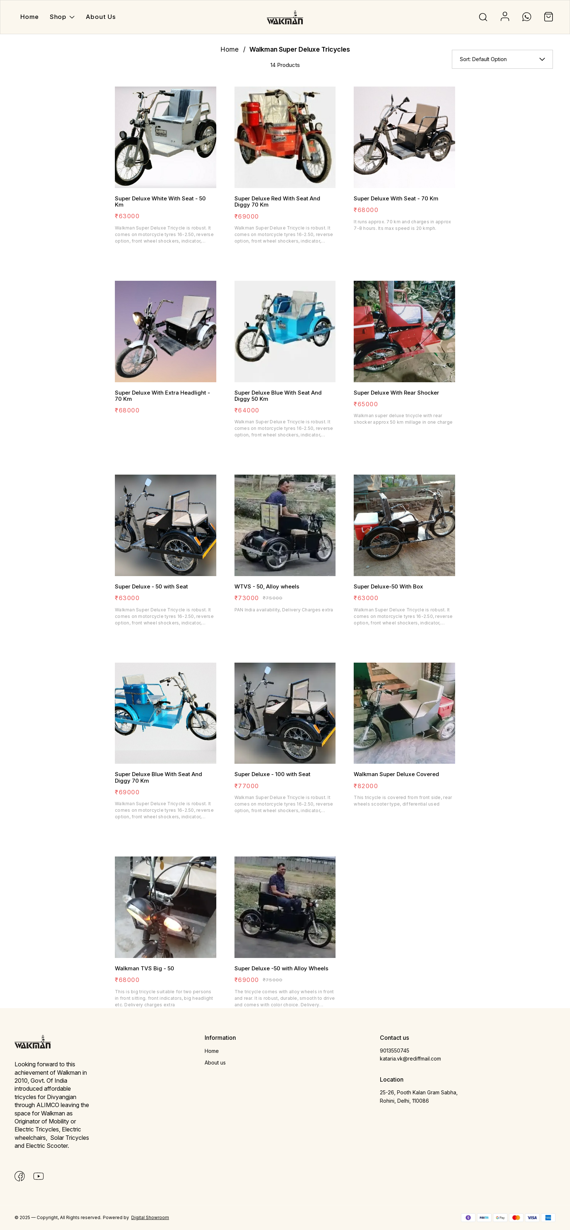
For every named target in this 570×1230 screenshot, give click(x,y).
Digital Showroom (150, 1217)
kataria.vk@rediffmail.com (410, 1058)
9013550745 (394, 1050)
